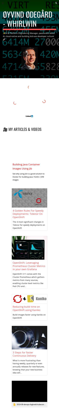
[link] (29, 394)
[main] (29, 25)
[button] (2, 3)
